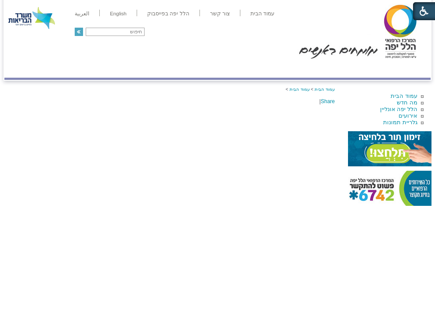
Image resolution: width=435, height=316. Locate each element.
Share (328, 101)
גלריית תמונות (400, 122)
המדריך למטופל (247, 68)
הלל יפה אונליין (398, 109)
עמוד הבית (404, 96)
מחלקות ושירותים (352, 68)
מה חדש (407, 102)
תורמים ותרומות (62, 68)
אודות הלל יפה (298, 68)
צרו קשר (18, 68)
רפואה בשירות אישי (121, 68)
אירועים (408, 115)
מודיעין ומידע (405, 68)
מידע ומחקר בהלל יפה (188, 68)
